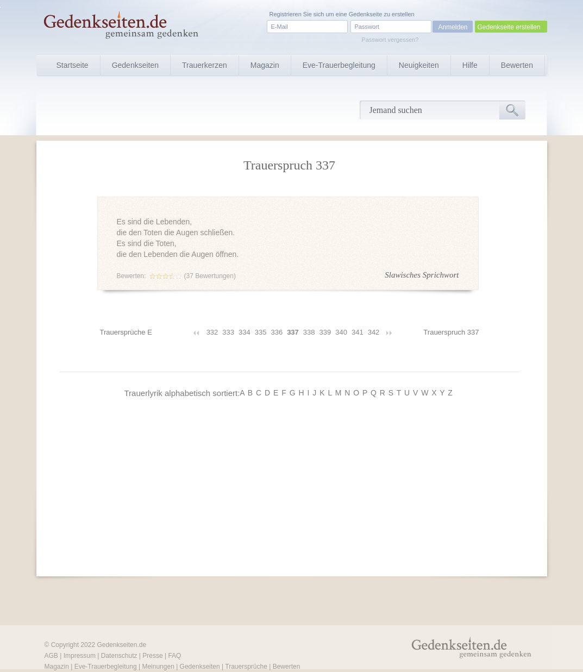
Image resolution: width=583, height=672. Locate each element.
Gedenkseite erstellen (509, 27)
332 (212, 332)
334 (244, 332)
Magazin (264, 65)
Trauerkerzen (204, 65)
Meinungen (158, 666)
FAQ (174, 656)
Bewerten (517, 65)
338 (309, 332)
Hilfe (470, 65)
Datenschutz (119, 656)
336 (277, 332)
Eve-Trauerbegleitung (339, 65)
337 (293, 332)
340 (341, 332)
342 (374, 332)
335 (261, 332)
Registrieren (285, 14)
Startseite (73, 65)
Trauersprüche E (126, 332)
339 (325, 332)
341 (357, 332)
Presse (152, 656)
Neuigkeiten (419, 65)
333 (228, 332)
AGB (51, 656)
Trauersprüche (246, 666)
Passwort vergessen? (389, 39)
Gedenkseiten (135, 65)
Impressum (80, 656)
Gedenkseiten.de (121, 645)
